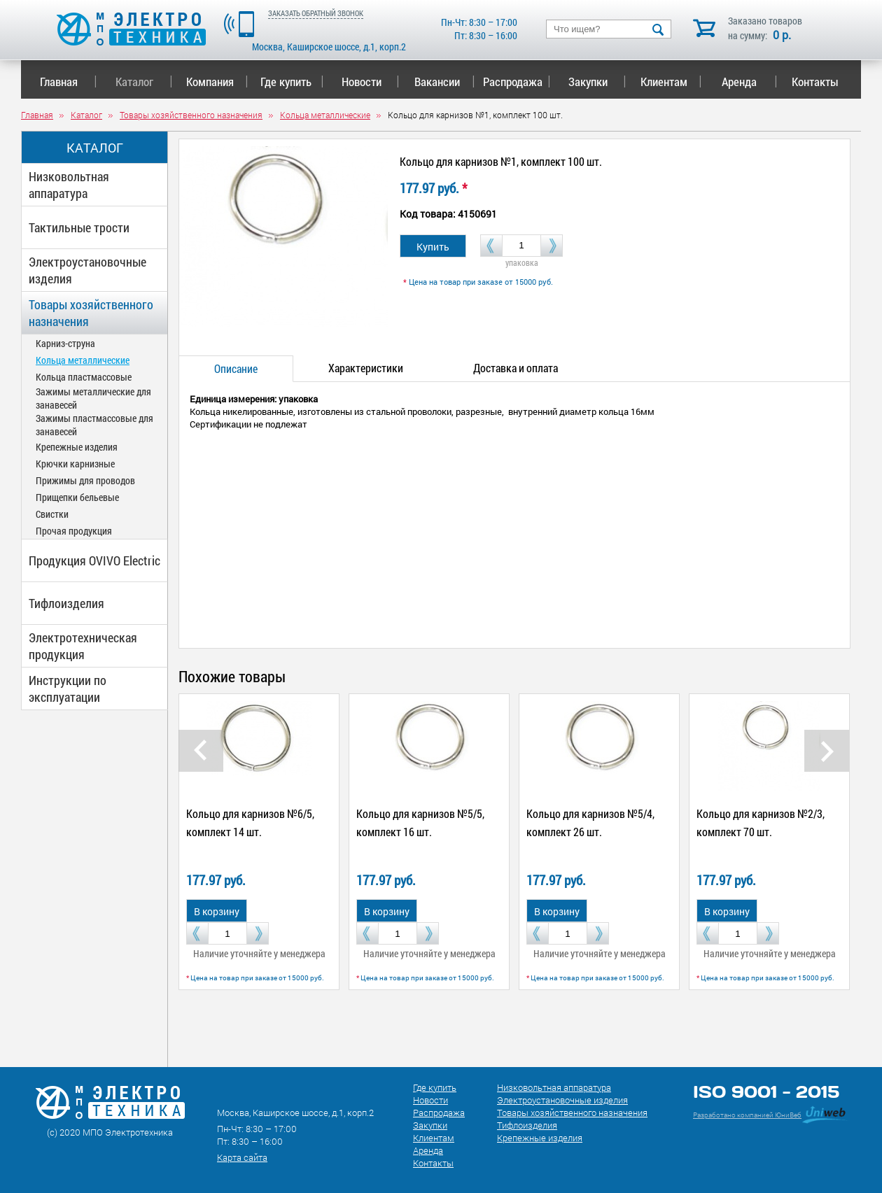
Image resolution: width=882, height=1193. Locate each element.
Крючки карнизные (75, 463)
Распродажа (514, 81)
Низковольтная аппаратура (69, 185)
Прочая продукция (74, 530)
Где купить (292, 81)
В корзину (216, 911)
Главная (68, 81)
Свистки (52, 514)
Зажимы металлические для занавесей (93, 398)
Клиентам (671, 81)
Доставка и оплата (515, 367)
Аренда (749, 81)
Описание (236, 368)
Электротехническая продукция (83, 646)
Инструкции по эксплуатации (67, 688)
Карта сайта (242, 1157)
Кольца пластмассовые (84, 376)
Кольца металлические (83, 360)
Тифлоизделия (66, 603)
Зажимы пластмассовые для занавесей (94, 424)
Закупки (597, 81)
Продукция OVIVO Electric (94, 560)
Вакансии (444, 81)
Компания (217, 81)
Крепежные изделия (77, 446)
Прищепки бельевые (77, 497)
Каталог (143, 81)
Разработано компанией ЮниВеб (747, 1115)
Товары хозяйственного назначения (91, 313)
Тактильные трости (79, 227)
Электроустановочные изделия (87, 270)
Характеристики (365, 367)
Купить (432, 246)
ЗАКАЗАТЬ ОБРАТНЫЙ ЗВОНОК (315, 13)
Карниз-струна (65, 343)
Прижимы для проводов (85, 480)
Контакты (815, 81)
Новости (371, 81)
